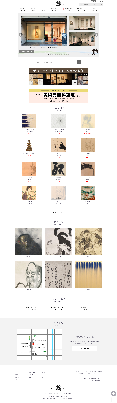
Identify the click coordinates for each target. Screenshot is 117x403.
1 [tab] (48, 54)
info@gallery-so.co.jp (96, 380)
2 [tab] (50, 54)
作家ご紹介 (17, 374)
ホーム (16, 372)
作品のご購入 (31, 374)
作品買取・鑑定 (31, 372)
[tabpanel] (58, 35)
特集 (16, 380)
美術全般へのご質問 (47, 377)
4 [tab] (55, 54)
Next (96, 35)
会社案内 (44, 372)
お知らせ (30, 377)
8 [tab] (64, 54)
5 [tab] (57, 54)
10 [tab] (68, 54)
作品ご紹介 (17, 377)
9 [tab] (66, 54)
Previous (20, 35)
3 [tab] (53, 54)
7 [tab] (62, 54)
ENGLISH (93, 1)
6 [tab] (59, 54)
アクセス (44, 374)
